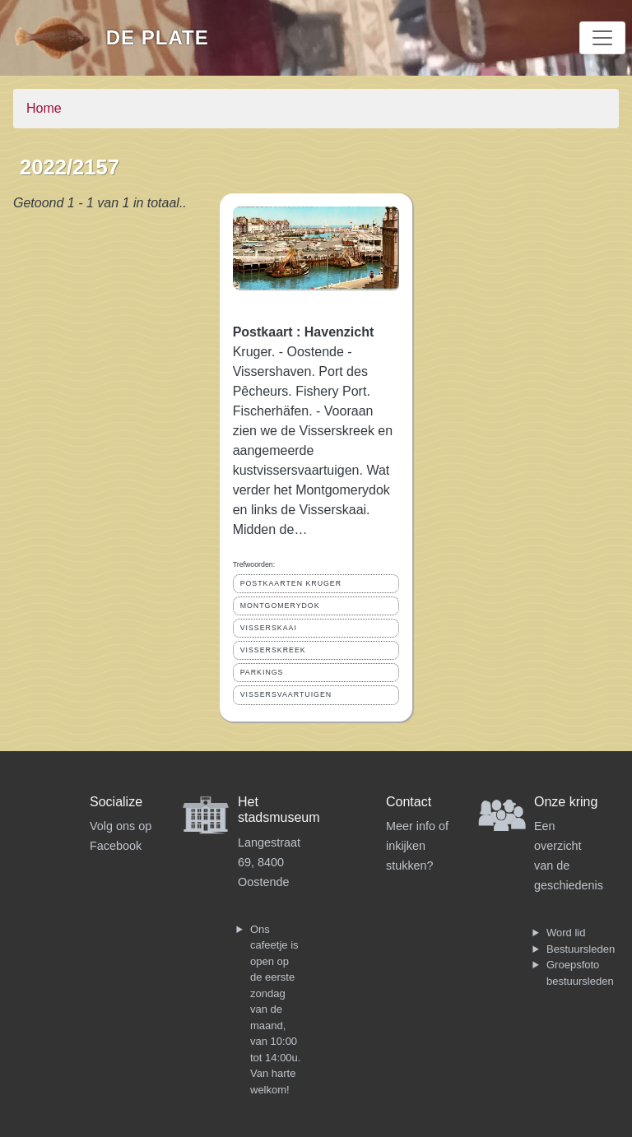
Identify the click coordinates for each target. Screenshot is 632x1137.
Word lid (565, 932)
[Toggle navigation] (602, 37)
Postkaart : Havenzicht (303, 332)
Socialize (116, 802)
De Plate (157, 37)
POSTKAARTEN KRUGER (291, 583)
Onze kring (565, 802)
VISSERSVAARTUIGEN (286, 694)
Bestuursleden (580, 949)
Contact (408, 802)
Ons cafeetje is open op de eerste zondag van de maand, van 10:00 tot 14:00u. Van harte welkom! (275, 1009)
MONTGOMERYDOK (280, 605)
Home (44, 108)
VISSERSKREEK (273, 650)
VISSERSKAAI (268, 628)
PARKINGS (262, 672)
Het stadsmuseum (279, 809)
